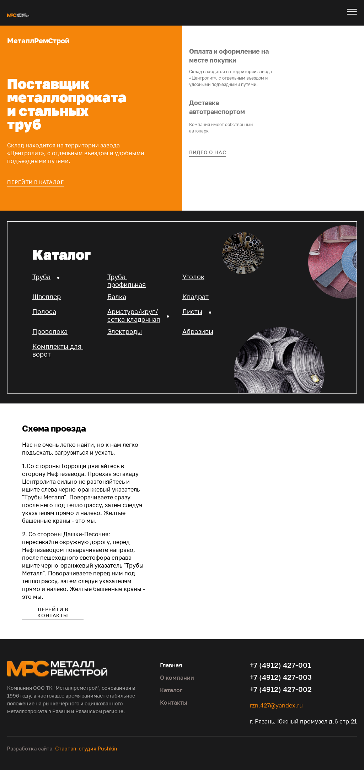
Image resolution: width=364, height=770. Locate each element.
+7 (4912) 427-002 (281, 689)
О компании (177, 677)
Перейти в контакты (52, 612)
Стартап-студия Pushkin (86, 748)
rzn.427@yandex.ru (276, 705)
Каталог (171, 690)
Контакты (173, 702)
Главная (171, 665)
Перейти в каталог (35, 182)
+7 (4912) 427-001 (280, 665)
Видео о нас (207, 152)
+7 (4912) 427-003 (281, 677)
